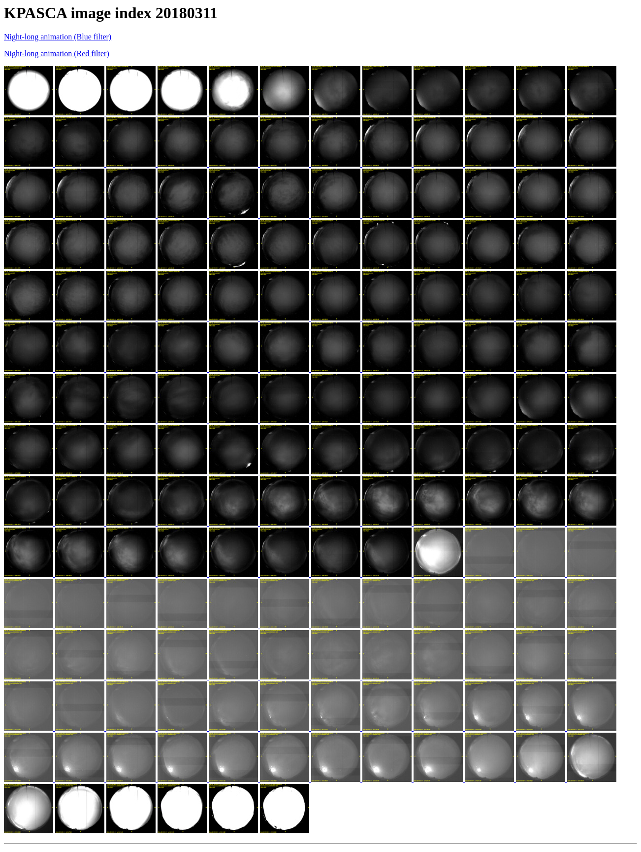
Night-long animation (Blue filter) (57, 37)
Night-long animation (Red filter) (56, 53)
